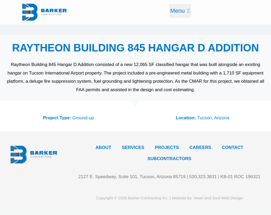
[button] (180, 11)
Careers (200, 147)
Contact (233, 147)
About (103, 147)
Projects (167, 147)
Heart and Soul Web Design (218, 198)
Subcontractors (169, 159)
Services (132, 147)
